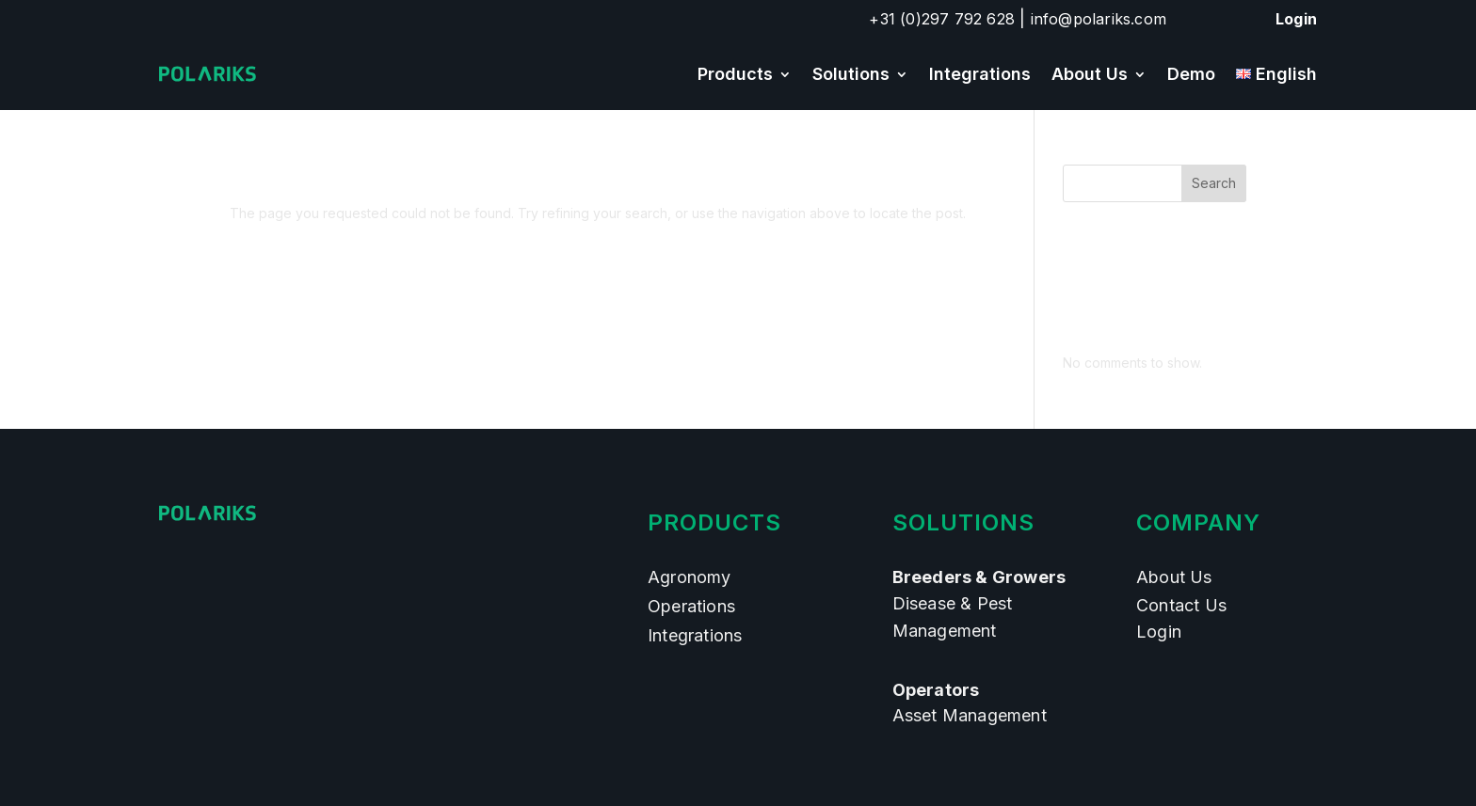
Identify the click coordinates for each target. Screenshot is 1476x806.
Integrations (980, 74)
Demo (1191, 74)
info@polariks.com (1098, 18)
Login (1296, 18)
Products (735, 74)
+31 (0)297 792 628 (942, 18)
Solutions (851, 74)
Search (1214, 183)
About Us (1089, 74)
